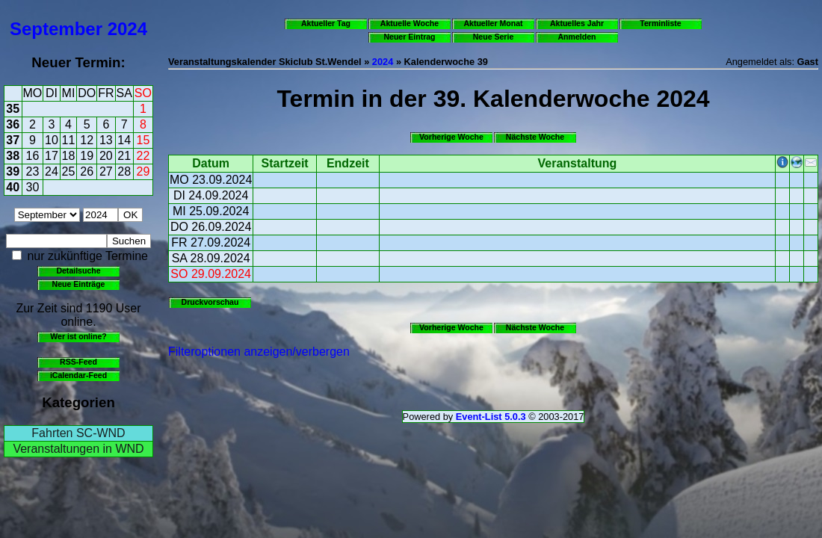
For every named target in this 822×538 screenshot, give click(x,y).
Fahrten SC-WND (78, 433)
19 (86, 155)
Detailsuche (78, 270)
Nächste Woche (535, 136)
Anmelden (577, 36)
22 (143, 155)
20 (106, 155)
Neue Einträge (78, 283)
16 (33, 155)
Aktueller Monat (492, 23)
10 (51, 140)
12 (86, 140)
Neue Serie (493, 36)
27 (106, 171)
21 (124, 155)
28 (124, 171)
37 (12, 140)
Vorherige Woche (451, 136)
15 (143, 140)
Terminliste (660, 23)
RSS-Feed (78, 361)
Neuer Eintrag (409, 36)
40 (12, 187)
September (56, 29)
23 (33, 171)
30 (33, 187)
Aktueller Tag (325, 23)
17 (51, 155)
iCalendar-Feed (78, 375)
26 (86, 171)
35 (12, 108)
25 (68, 171)
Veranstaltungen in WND (78, 448)
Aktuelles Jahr (577, 23)
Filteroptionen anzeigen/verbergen (259, 351)
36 (12, 124)
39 (12, 171)
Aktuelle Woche (409, 23)
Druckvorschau (210, 301)
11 (68, 140)
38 (12, 155)
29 (143, 171)
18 (68, 155)
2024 (127, 29)
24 (51, 171)
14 (124, 140)
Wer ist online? (78, 336)
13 (106, 140)
